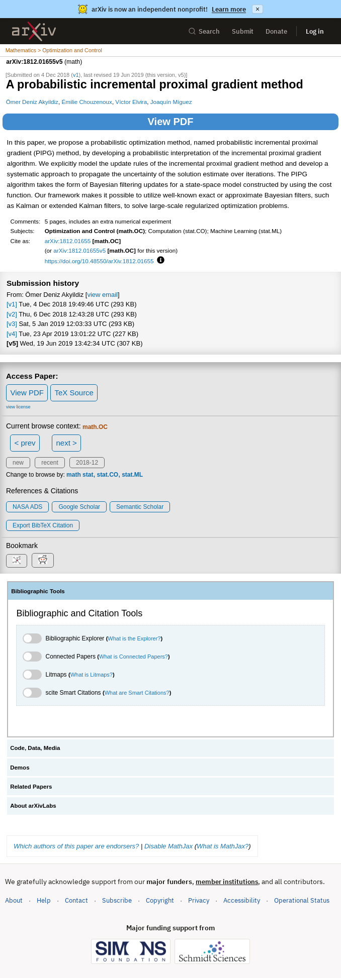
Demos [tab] (19, 768)
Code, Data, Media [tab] (35, 748)
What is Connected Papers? (133, 657)
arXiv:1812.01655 (68, 241)
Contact (76, 900)
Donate (276, 31)
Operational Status (301, 900)
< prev (25, 443)
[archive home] (34, 31)
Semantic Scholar (139, 506)
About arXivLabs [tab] (33, 806)
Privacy (198, 900)
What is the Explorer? (134, 638)
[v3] (12, 324)
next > (66, 443)
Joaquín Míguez (171, 101)
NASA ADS (27, 506)
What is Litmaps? (91, 675)
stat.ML (132, 474)
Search (204, 31)
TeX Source (74, 392)
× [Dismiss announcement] (257, 9)
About (14, 900)
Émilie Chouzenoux (86, 101)
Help (44, 900)
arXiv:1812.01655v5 (79, 250)
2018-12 (87, 462)
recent (49, 462)
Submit (242, 31)
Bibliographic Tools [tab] (38, 591)
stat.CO (107, 474)
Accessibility (241, 900)
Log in (315, 31)
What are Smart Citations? (137, 693)
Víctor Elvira (131, 101)
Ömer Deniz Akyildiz (32, 101)
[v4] (12, 334)
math (73, 474)
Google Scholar (79, 506)
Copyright (160, 900)
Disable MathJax (168, 846)
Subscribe (117, 900)
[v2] (12, 314)
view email (102, 294)
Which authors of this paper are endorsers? (76, 846)
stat (87, 474)
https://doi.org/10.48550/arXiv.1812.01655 (99, 261)
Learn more (229, 9)
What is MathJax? (222, 846)
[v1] (12, 304)
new (18, 462)
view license (18, 406)
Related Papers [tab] (31, 787)
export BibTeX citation (43, 525)
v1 (76, 75)
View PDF (171, 121)
